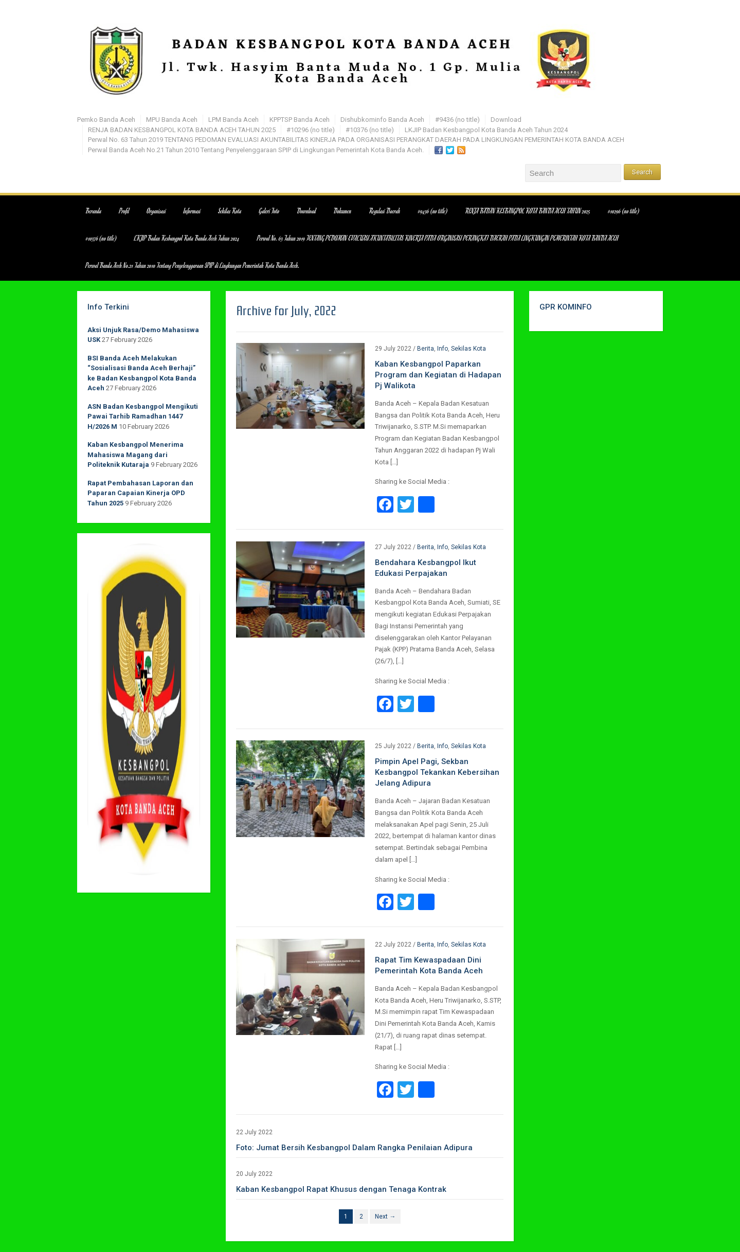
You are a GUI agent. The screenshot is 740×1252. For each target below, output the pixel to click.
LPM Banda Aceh (233, 119)
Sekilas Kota (229, 210)
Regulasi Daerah (385, 210)
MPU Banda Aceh (171, 119)
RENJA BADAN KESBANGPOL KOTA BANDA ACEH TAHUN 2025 (182, 130)
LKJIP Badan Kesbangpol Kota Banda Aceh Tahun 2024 (486, 130)
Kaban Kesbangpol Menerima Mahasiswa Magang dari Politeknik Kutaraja (135, 454)
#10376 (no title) (370, 130)
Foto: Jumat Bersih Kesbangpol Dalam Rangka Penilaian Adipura (354, 1147)
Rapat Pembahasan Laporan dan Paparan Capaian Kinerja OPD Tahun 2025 (140, 493)
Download (506, 119)
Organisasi (156, 210)
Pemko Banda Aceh (106, 119)
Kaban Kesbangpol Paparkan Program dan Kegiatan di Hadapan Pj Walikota (438, 374)
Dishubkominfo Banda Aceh (382, 119)
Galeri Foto (269, 210)
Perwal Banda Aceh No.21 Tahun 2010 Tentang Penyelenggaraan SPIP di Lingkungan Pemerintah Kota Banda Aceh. (256, 150)
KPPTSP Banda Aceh (299, 119)
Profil (124, 210)
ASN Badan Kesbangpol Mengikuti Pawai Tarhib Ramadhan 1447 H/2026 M (142, 416)
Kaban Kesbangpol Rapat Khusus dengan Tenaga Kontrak (341, 1189)
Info (442, 348)
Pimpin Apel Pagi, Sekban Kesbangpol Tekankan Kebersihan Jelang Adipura (437, 772)
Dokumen (343, 210)
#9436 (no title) (457, 119)
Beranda (94, 210)
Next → (385, 1216)
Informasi (192, 210)
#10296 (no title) (310, 130)
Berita (425, 348)
